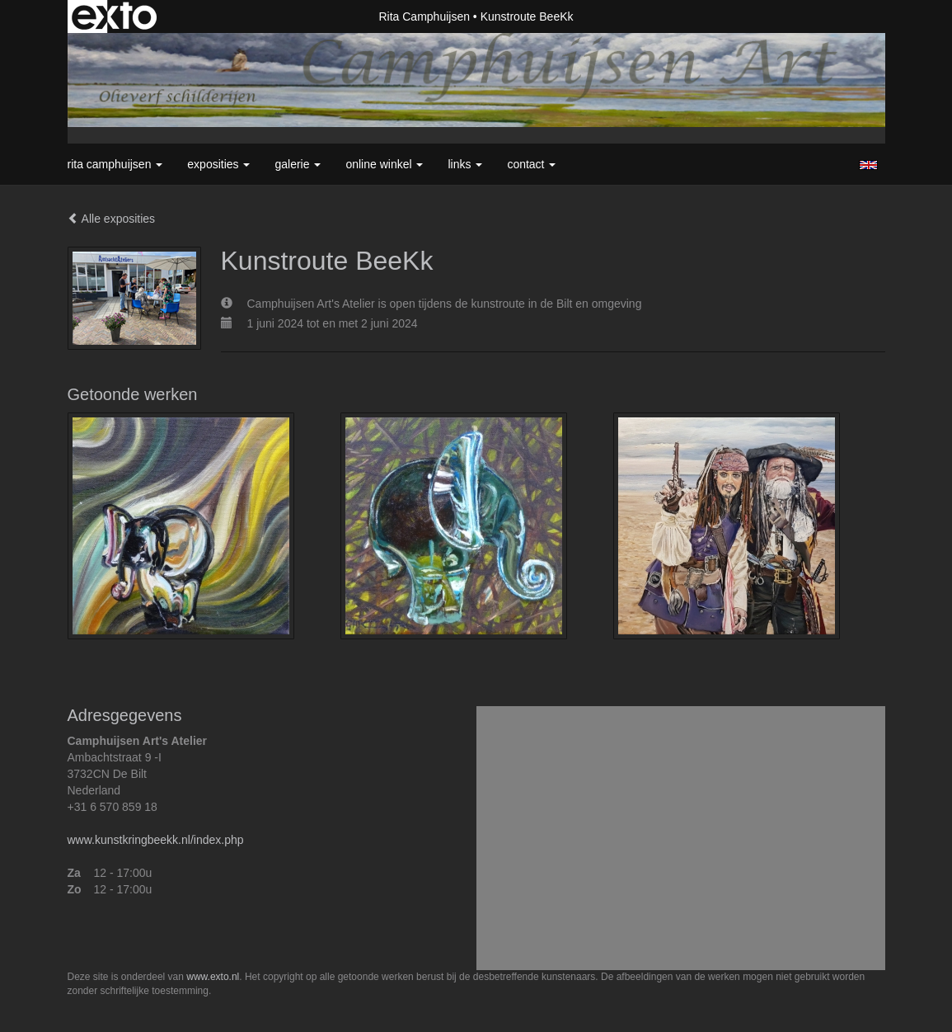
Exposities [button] (218, 164)
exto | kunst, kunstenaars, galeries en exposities (114, 16)
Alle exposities (112, 218)
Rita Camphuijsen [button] (115, 164)
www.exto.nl (212, 977)
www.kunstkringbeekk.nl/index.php (156, 839)
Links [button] (465, 164)
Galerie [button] (297, 164)
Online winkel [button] (384, 164)
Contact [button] (531, 164)
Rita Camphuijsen (424, 16)
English (868, 165)
